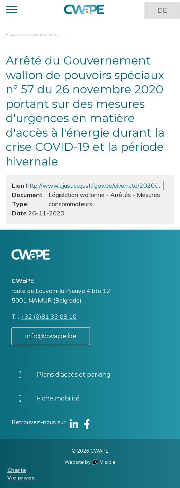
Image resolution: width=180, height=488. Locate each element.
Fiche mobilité (58, 398)
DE (162, 10)
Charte (16, 470)
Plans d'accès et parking (74, 374)
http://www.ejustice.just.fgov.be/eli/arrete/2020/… (93, 185)
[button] (11, 10)
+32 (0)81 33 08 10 (49, 316)
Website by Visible (90, 462)
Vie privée (21, 478)
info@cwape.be (51, 336)
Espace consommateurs (32, 34)
